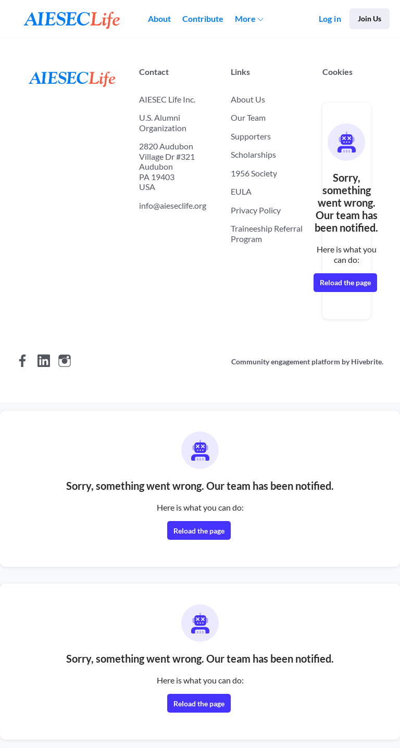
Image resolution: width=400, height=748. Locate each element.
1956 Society (254, 173)
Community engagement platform (285, 361)
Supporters (251, 136)
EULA (241, 191)
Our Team (248, 117)
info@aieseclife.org (172, 205)
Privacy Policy (256, 210)
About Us (248, 99)
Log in (330, 18)
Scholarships (253, 154)
